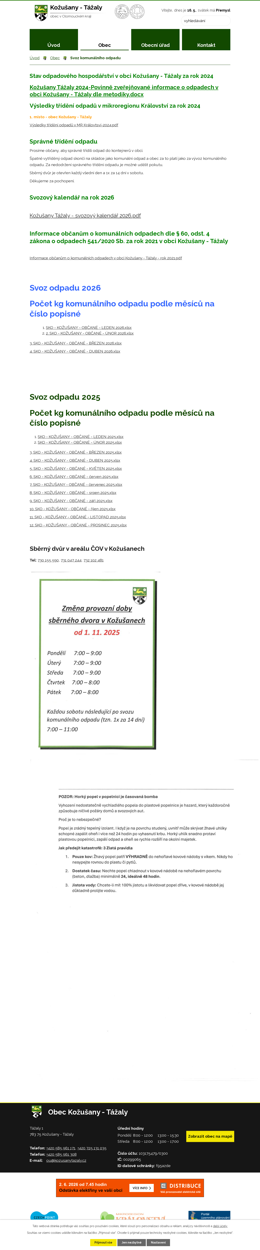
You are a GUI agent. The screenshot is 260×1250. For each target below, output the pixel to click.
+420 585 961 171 (60, 1148)
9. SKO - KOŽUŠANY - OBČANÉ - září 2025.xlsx (71, 500)
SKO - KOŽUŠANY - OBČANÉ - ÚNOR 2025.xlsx (80, 442)
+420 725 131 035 (91, 1148)
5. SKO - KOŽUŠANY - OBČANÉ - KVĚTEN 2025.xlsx (76, 468)
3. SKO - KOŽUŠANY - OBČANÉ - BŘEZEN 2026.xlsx (76, 343)
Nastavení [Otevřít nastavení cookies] (158, 1242)
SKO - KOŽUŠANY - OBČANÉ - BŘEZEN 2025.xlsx (77, 452)
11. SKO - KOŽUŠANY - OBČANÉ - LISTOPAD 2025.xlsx (78, 517)
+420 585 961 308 (61, 1154)
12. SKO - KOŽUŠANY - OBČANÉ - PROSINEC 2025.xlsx (78, 525)
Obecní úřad (155, 45)
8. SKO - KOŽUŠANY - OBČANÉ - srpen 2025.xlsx (73, 492)
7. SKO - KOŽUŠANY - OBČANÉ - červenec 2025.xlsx (76, 484)
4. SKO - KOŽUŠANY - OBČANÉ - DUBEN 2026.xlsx (75, 351)
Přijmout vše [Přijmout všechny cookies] (103, 1242)
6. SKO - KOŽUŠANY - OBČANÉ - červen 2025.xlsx (74, 476)
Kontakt (206, 45)
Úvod (53, 45)
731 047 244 (71, 560)
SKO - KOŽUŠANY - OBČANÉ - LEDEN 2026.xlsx (89, 327)
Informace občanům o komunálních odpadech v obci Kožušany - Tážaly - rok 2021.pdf (106, 258)
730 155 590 (48, 560)
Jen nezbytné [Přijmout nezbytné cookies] (132, 1242)
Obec (104, 45)
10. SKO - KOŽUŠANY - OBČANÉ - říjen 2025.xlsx (73, 509)
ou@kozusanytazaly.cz (66, 1160)
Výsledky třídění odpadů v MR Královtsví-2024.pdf (74, 125)
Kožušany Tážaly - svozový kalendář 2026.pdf (85, 215)
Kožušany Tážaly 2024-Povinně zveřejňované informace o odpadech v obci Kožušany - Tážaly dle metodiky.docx (124, 91)
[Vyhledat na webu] (205, 21)
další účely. (220, 1226)
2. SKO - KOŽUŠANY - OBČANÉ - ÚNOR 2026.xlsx (90, 333)
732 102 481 (93, 560)
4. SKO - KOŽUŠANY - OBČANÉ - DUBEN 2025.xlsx (75, 460)
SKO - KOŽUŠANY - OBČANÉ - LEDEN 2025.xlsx (81, 436)
